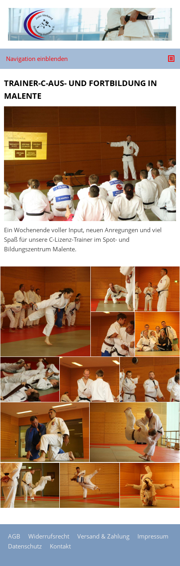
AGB (14, 536)
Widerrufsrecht (48, 536)
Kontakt (60, 546)
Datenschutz (25, 546)
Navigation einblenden (37, 59)
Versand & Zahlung (103, 536)
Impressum (152, 536)
